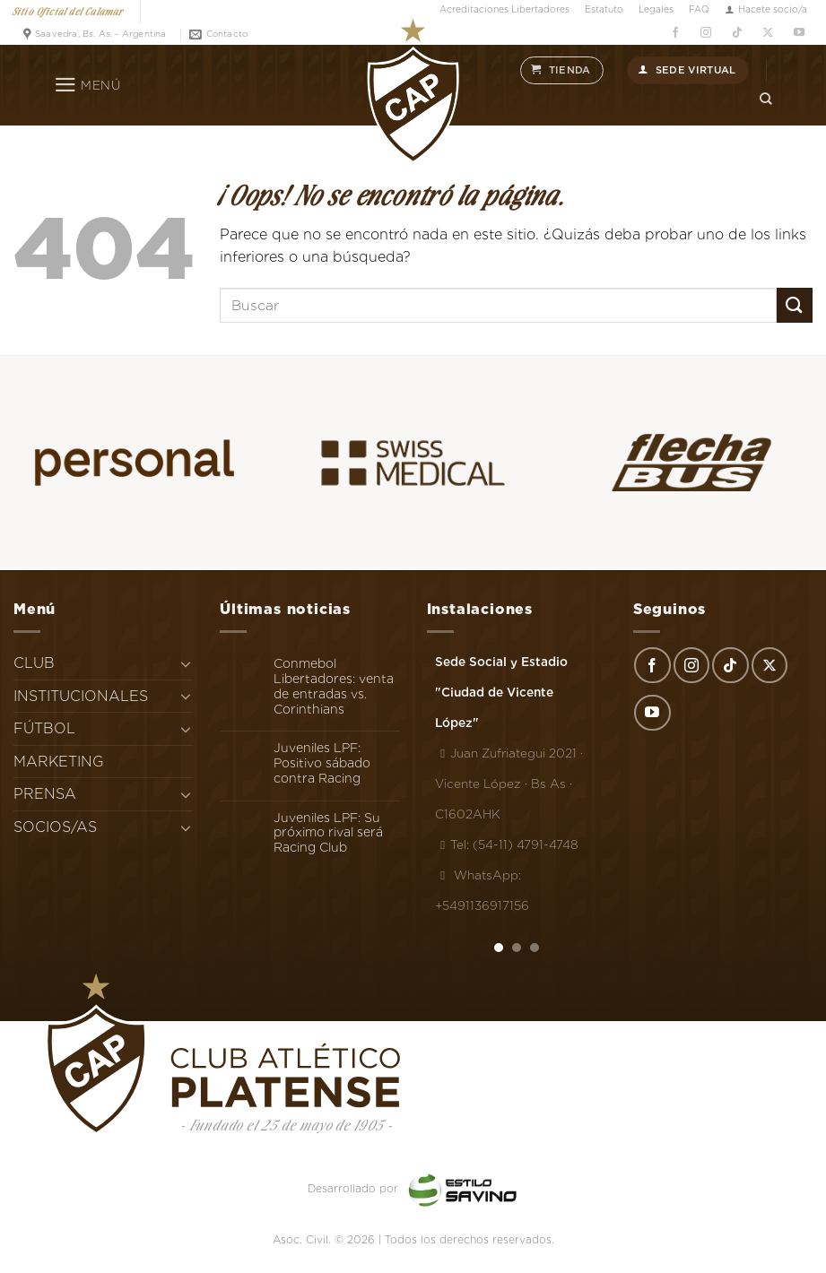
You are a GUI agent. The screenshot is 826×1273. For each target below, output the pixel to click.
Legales (656, 9)
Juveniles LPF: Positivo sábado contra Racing (322, 762)
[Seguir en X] (768, 32)
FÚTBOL (44, 728)
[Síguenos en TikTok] (737, 32)
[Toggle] (186, 663)
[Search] (766, 99)
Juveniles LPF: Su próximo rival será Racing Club (328, 832)
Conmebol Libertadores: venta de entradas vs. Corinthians (334, 685)
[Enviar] (795, 305)
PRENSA (44, 793)
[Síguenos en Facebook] (675, 32)
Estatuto (604, 9)
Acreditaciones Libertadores (504, 9)
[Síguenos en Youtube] (799, 32)
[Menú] (87, 85)
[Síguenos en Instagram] (706, 32)
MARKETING (58, 761)
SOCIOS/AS (55, 827)
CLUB (34, 662)
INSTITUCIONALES (80, 696)
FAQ (699, 9)
